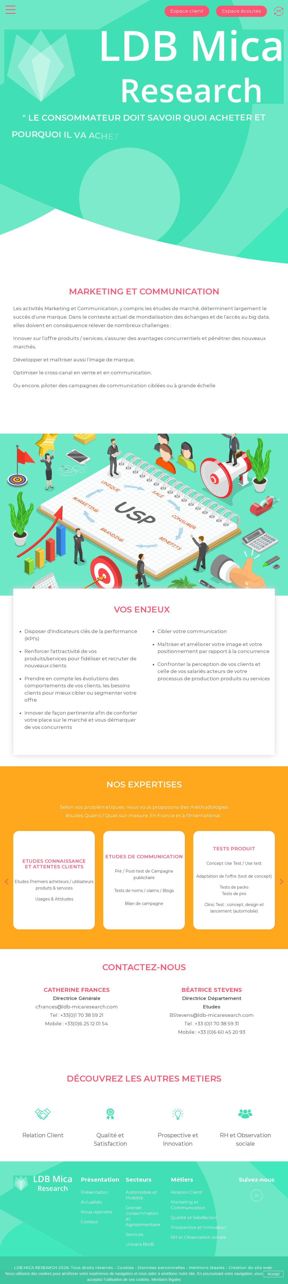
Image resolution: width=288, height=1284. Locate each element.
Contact (89, 1221)
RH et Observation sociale (198, 1237)
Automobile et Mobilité (141, 1195)
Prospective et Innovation (198, 1227)
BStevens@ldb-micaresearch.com (212, 1023)
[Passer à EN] (279, 10)
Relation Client (43, 1143)
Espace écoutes (241, 11)
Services (134, 1234)
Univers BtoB (140, 1244)
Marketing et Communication (188, 1204)
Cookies (125, 1267)
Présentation (94, 1192)
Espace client (186, 11)
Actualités (91, 1202)
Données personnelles (161, 1267)
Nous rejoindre (96, 1212)
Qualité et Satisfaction (194, 1217)
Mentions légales (207, 1267)
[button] (6, 881)
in (256, 1195)
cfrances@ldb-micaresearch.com (76, 1015)
